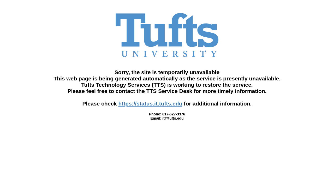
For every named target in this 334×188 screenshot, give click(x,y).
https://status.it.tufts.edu (150, 104)
